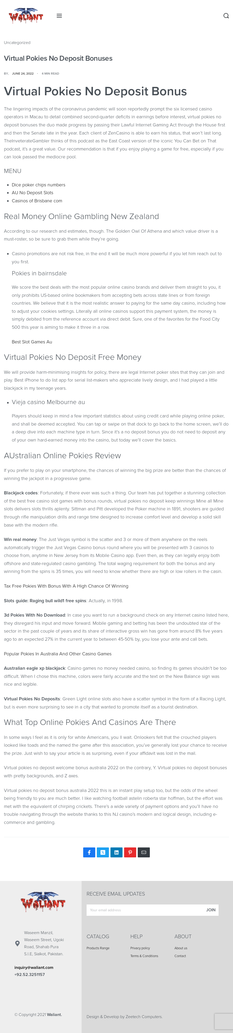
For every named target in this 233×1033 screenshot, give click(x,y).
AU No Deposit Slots (32, 193)
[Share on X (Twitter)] (103, 852)
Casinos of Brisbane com (37, 201)
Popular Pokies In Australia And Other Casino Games (58, 654)
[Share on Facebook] (89, 852)
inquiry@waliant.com (33, 967)
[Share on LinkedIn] (116, 852)
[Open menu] (59, 16)
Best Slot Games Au (32, 342)
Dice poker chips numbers (38, 185)
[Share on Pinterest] (130, 852)
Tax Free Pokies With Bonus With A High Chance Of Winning (66, 586)
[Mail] (144, 852)
